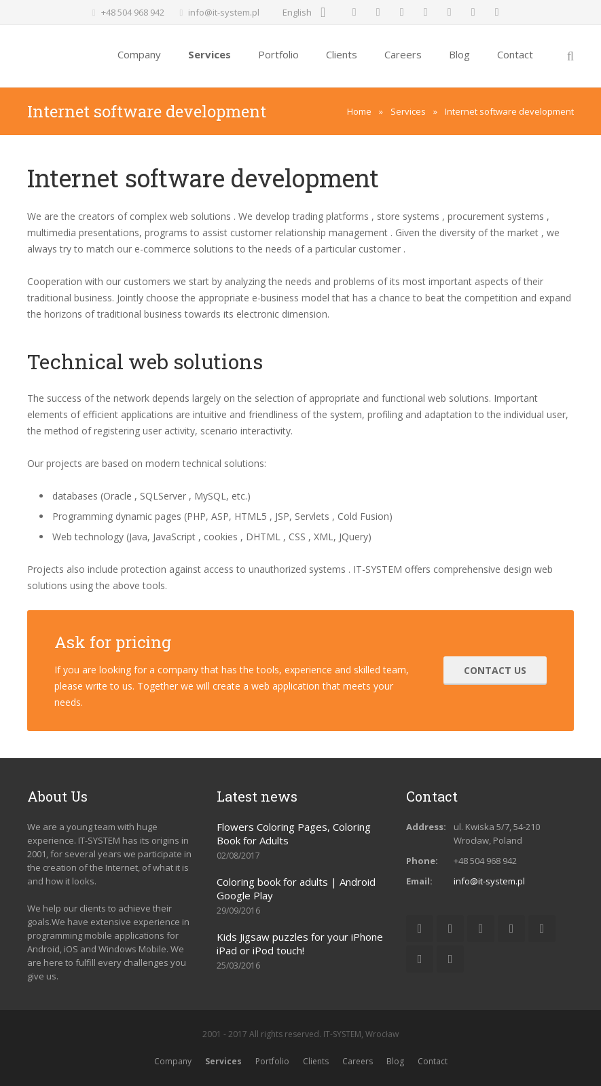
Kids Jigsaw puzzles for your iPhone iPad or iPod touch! (300, 943)
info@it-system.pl (223, 12)
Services (408, 111)
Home (359, 111)
